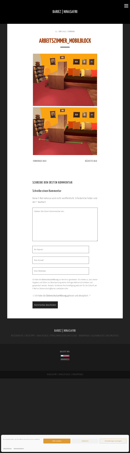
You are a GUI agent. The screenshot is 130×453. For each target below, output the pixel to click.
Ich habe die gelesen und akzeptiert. (62, 296)
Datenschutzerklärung (19, 448)
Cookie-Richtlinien (7, 448)
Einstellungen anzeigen (113, 441)
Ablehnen (85, 441)
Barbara (71, 32)
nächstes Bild (91, 161)
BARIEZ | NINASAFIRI (65, 330)
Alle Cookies (56, 441)
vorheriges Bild (39, 161)
